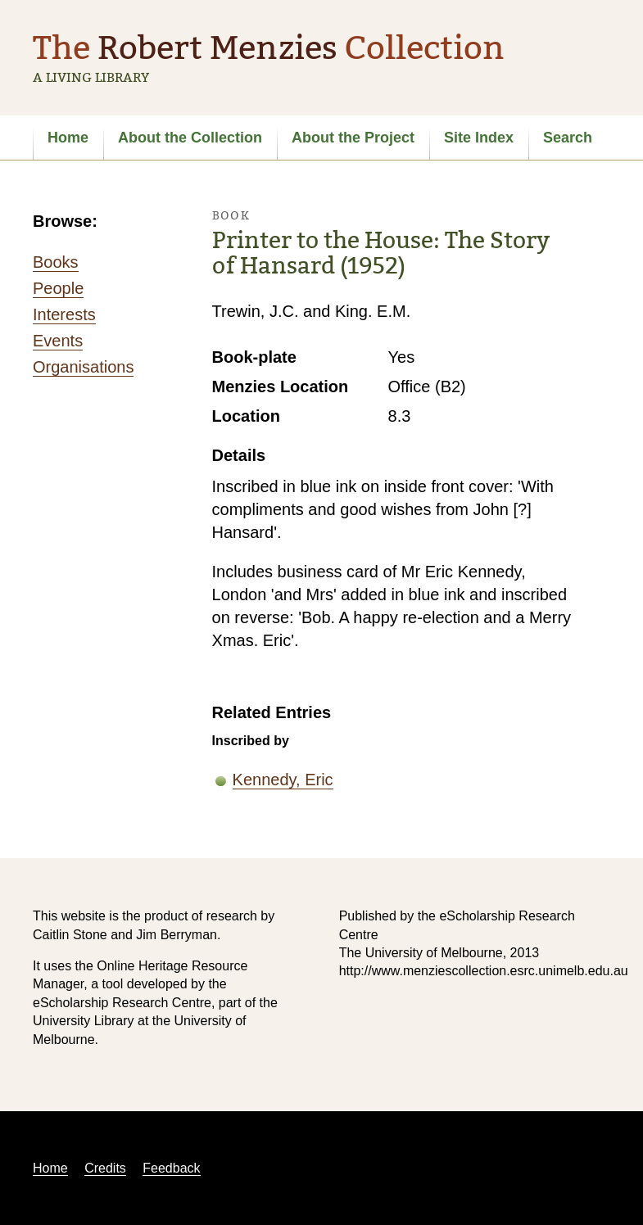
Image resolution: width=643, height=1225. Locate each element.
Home (68, 137)
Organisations (83, 367)
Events (58, 341)
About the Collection (190, 137)
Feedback (171, 1168)
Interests (64, 314)
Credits (105, 1168)
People (58, 288)
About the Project (353, 137)
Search (567, 137)
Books (56, 262)
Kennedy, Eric (283, 780)
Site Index (479, 137)
